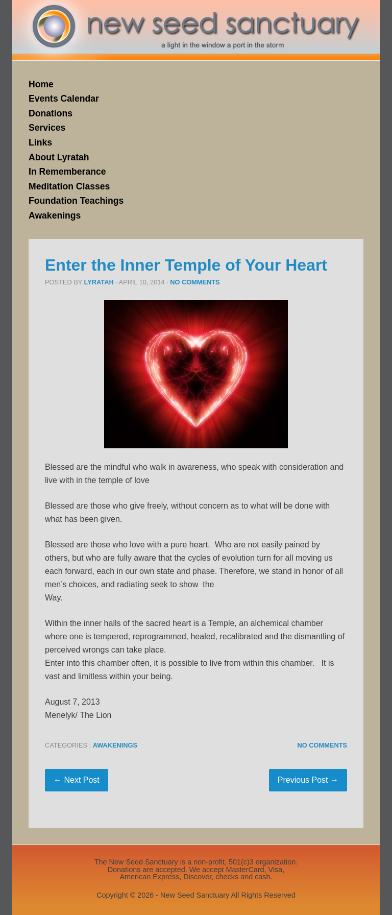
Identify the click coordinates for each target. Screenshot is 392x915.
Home (41, 84)
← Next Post (77, 780)
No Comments (194, 282)
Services (47, 128)
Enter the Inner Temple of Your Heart (186, 265)
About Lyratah (59, 157)
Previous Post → (308, 780)
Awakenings (55, 215)
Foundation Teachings (76, 201)
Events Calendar (64, 98)
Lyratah (99, 282)
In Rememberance (67, 171)
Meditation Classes (69, 186)
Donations (50, 113)
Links (40, 142)
